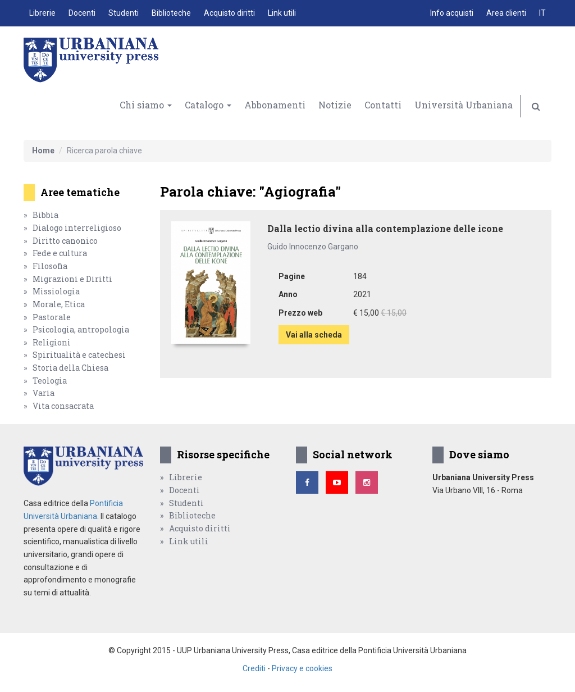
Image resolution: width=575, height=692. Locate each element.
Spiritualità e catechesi (79, 354)
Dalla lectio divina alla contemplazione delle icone (385, 228)
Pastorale (52, 317)
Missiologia (56, 291)
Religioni (52, 342)
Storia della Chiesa (70, 367)
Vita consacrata (63, 405)
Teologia (50, 380)
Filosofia (50, 266)
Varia (43, 393)
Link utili (282, 12)
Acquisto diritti (229, 12)
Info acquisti (451, 12)
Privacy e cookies (302, 668)
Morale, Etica (59, 304)
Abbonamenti (274, 105)
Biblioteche (171, 12)
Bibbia (45, 215)
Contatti (382, 105)
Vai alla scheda (314, 334)
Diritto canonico (65, 240)
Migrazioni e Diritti (72, 279)
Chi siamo (146, 105)
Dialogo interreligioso (77, 227)
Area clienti (506, 12)
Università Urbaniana (463, 105)
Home (43, 150)
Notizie (335, 105)
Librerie (42, 12)
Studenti (123, 12)
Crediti (254, 668)
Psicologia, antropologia (81, 329)
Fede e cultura (60, 253)
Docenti (82, 12)
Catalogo (208, 105)
